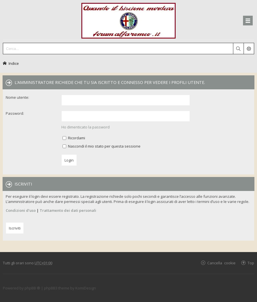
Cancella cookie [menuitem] (221, 263)
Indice (14, 63)
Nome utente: (17, 97)
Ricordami (74, 137)
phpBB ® (32, 288)
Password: (15, 113)
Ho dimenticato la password (85, 127)
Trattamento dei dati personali (68, 210)
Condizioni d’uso (21, 210)
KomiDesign (85, 288)
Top (251, 263)
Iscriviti (15, 228)
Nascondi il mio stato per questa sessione (101, 146)
